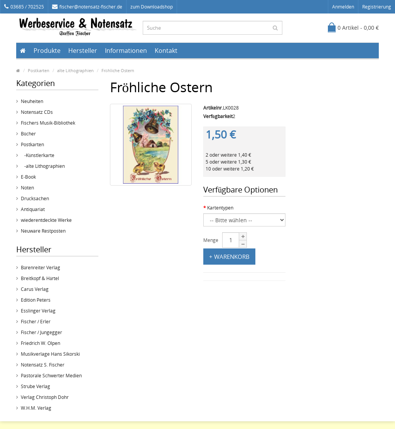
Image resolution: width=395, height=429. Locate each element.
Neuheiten (32, 101)
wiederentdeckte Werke (46, 220)
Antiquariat (33, 209)
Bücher (28, 133)
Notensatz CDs (37, 112)
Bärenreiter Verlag (40, 267)
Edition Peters (36, 300)
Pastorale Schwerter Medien (51, 375)
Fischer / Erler (36, 321)
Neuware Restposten (43, 231)
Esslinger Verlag (38, 310)
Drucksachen (35, 198)
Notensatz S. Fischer (42, 364)
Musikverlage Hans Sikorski (50, 354)
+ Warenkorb (229, 256)
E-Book (28, 177)
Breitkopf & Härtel (40, 278)
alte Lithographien (75, 70)
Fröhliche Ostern (117, 70)
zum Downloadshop (151, 6)
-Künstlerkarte (37, 155)
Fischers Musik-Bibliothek (48, 123)
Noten (27, 187)
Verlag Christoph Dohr (45, 397)
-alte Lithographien (43, 166)
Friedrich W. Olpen (40, 343)
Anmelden (343, 6)
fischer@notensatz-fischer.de (87, 6)
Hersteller (82, 50)
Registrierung (376, 6)
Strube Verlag (35, 386)
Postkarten (38, 70)
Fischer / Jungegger (41, 332)
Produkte (47, 50)
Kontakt (166, 50)
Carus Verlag (35, 289)
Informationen (126, 50)
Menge (210, 240)
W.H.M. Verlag (36, 408)
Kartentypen (220, 207)
